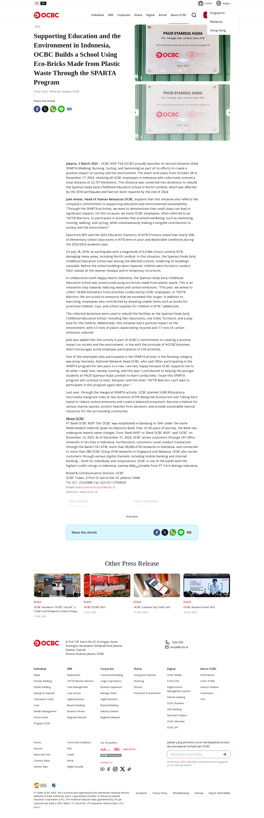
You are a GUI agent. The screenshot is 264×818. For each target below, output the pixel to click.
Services (138, 687)
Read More (132, 516)
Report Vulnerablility (219, 793)
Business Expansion (111, 687)
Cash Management (77, 687)
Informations (207, 675)
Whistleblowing (181, 793)
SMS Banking (174, 709)
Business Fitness (76, 711)
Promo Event (41, 717)
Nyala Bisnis (73, 675)
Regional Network (77, 717)
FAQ (69, 748)
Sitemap (198, 793)
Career (70, 754)
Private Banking (42, 687)
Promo (37, 742)
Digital (150, 15)
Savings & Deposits (44, 693)
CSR (202, 699)
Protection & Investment (147, 693)
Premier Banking (43, 681)
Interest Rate (41, 766)
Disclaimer (141, 793)
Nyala (37, 675)
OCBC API (172, 727)
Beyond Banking (76, 705)
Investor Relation (209, 687)
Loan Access (74, 693)
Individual (97, 15)
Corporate (123, 15)
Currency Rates (42, 760)
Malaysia (216, 22)
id (37, 3)
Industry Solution (109, 711)
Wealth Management (45, 711)
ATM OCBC (173, 681)
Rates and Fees (42, 754)
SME (110, 15)
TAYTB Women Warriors (80, 681)
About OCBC (179, 15)
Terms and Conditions (79, 742)
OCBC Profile (207, 681)
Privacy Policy (160, 793)
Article (163, 15)
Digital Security (75, 766)
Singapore (217, 13)
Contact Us (106, 762)
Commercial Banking (111, 675)
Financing (139, 681)
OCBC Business (175, 703)
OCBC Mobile (174, 675)
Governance (206, 693)
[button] (224, 754)
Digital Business (75, 699)
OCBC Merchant (176, 721)
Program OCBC (42, 723)
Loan (36, 705)
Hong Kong (218, 30)
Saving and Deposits (145, 675)
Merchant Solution (177, 715)
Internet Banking (176, 697)
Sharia (138, 15)
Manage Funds (108, 693)
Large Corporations (111, 681)
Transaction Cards (44, 699)
